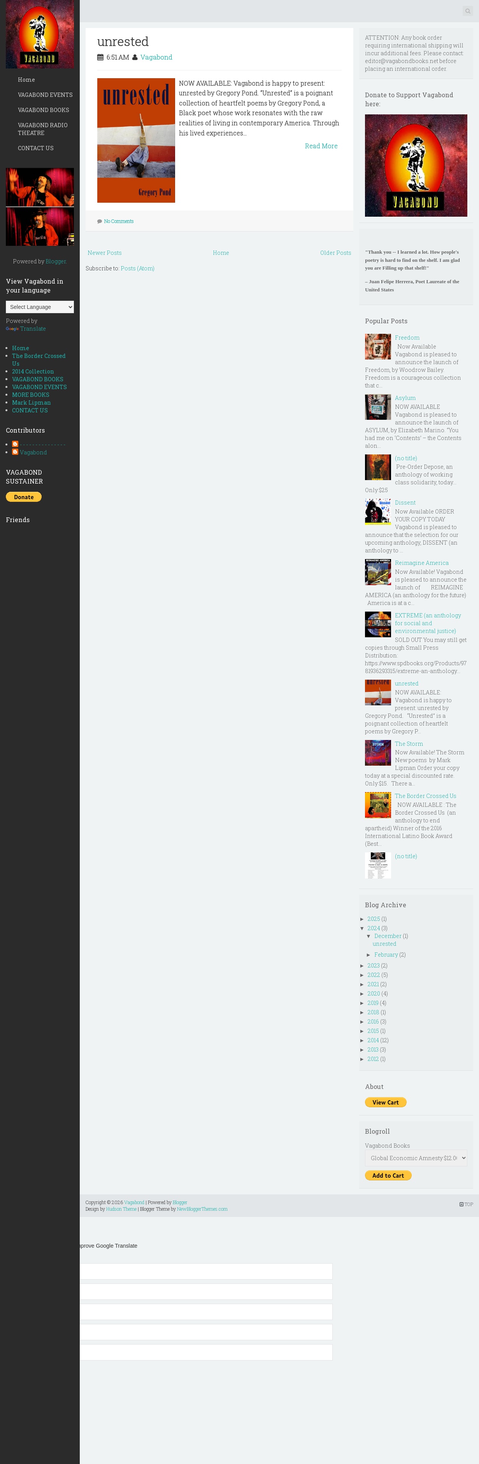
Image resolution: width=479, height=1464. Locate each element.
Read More (321, 146)
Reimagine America (422, 562)
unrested (123, 41)
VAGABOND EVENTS (45, 94)
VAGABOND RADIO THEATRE (43, 129)
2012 (373, 1058)
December (388, 936)
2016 (373, 1021)
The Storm (409, 743)
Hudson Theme (121, 1209)
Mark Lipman (31, 402)
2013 (373, 1049)
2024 (374, 928)
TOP (466, 1204)
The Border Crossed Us (425, 796)
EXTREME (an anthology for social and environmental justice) (428, 623)
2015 (373, 1030)
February (386, 954)
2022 (374, 974)
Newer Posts (105, 252)
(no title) (406, 458)
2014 (373, 1040)
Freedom (407, 337)
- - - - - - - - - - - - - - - (42, 444)
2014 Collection (33, 371)
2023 (374, 965)
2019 (373, 1002)
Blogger (56, 261)
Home (26, 79)
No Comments (119, 221)
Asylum (405, 398)
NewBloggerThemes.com (202, 1209)
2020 (374, 993)
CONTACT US (36, 148)
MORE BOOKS (30, 394)
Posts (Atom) (137, 268)
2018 (373, 1012)
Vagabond (33, 452)
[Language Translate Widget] (40, 307)
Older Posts (335, 252)
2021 (373, 984)
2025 (374, 918)
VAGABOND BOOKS (43, 110)
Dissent (405, 502)
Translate (26, 328)
